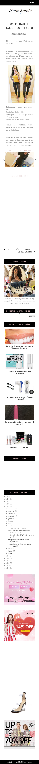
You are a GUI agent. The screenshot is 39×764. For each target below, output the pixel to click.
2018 (8, 501)
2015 (8, 556)
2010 (8, 568)
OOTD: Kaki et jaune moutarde (17, 528)
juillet (10, 518)
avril (9, 526)
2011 (7, 565)
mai (9, 523)
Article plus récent (13, 249)
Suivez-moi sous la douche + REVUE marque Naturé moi (19, 532)
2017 (8, 504)
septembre (12, 516)
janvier (10, 553)
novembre (11, 511)
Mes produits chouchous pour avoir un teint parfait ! (20, 545)
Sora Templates (17, 762)
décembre (11, 509)
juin (9, 521)
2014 (8, 558)
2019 (8, 499)
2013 (8, 561)
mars (10, 548)
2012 (8, 563)
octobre (11, 514)
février (10, 551)
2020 (8, 497)
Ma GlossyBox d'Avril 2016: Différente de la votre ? (21, 536)
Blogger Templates (27, 762)
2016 (8, 506)
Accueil (28, 249)
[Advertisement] (19, 666)
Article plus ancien (26, 251)
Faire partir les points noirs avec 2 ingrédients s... (18, 541)
